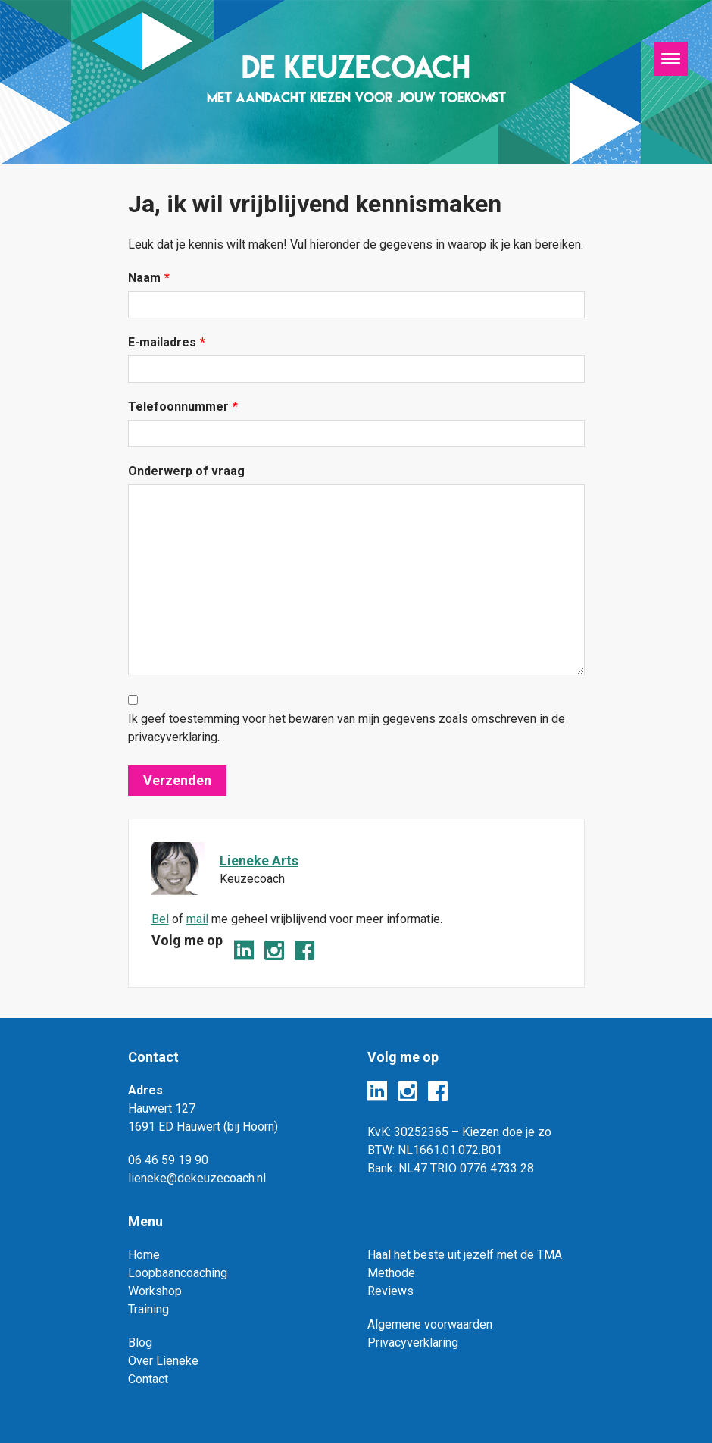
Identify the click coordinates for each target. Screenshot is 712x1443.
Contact (148, 1379)
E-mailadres (166, 342)
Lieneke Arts (259, 861)
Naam (149, 278)
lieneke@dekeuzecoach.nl (197, 1178)
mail (197, 919)
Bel (160, 919)
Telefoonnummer (183, 407)
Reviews (390, 1291)
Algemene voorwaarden (429, 1324)
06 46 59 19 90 (168, 1160)
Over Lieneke (163, 1361)
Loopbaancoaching (177, 1273)
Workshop (155, 1291)
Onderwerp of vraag (186, 471)
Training (148, 1309)
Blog (140, 1342)
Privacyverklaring (412, 1342)
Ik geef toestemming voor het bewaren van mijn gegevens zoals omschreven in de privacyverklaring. (346, 728)
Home (144, 1254)
